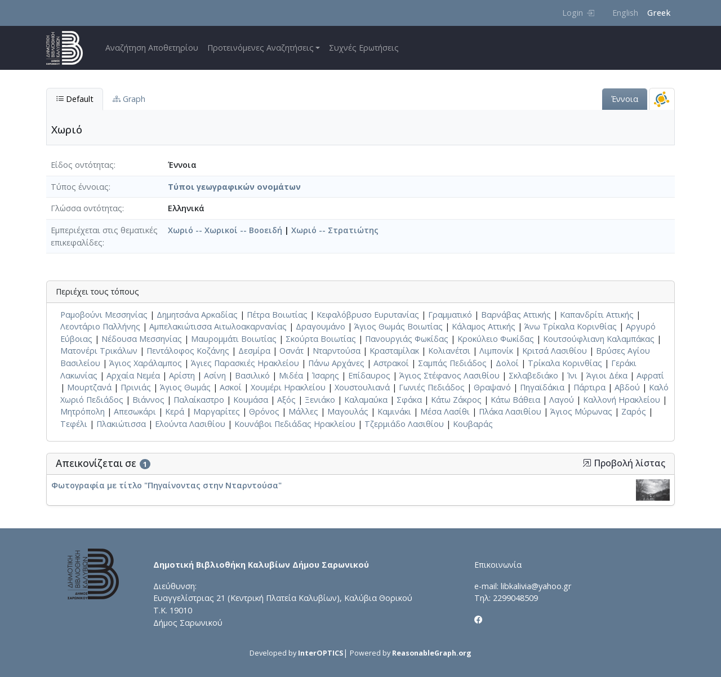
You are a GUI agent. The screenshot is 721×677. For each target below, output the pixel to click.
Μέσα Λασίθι (445, 411)
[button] (586, 463)
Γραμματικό (450, 314)
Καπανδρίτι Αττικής (597, 314)
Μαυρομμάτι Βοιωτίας (234, 338)
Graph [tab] (129, 98)
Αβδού (627, 387)
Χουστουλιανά (362, 387)
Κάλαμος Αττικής (483, 326)
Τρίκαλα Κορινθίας (565, 363)
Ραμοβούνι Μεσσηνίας (104, 314)
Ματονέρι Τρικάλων (98, 350)
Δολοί (507, 363)
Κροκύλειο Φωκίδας (495, 338)
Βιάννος (148, 399)
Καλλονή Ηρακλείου (621, 399)
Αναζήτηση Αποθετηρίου (151, 47)
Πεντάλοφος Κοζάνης (187, 350)
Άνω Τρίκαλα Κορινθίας (570, 326)
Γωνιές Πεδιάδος (432, 387)
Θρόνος (264, 411)
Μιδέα (291, 375)
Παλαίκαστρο (198, 399)
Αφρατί (650, 375)
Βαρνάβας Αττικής (516, 314)
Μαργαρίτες (216, 411)
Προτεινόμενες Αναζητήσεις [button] (260, 47)
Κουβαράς (473, 423)
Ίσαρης (325, 375)
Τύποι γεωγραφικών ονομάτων (234, 186)
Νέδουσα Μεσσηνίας (141, 338)
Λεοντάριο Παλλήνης (100, 326)
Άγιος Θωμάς (185, 387)
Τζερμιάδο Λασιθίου (404, 423)
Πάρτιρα (589, 387)
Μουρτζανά (89, 387)
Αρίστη (182, 375)
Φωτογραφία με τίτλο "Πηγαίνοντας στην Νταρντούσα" (166, 485)
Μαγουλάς (347, 411)
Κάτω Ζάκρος (456, 399)
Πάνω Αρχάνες (336, 363)
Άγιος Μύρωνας (581, 411)
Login (578, 12)
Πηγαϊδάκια (542, 387)
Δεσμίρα (254, 350)
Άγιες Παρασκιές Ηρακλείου (245, 363)
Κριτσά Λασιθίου (554, 350)
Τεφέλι (73, 423)
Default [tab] (75, 98)
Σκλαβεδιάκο (533, 375)
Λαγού (561, 399)
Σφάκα (409, 399)
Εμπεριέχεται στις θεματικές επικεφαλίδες (104, 236)
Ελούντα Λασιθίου (190, 423)
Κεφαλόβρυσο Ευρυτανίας (368, 314)
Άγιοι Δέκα (606, 375)
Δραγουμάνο (320, 326)
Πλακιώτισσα (121, 423)
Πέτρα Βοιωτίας (277, 314)
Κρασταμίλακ (394, 350)
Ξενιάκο (320, 399)
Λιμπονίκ (496, 350)
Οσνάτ (291, 350)
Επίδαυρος (369, 375)
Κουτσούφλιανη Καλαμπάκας (599, 338)
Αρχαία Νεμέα (133, 375)
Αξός (286, 399)
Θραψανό (492, 387)
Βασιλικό (252, 375)
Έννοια (624, 98)
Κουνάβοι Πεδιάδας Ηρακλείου (294, 423)
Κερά (174, 411)
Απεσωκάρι (135, 411)
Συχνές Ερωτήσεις (364, 47)
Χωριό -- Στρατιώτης (335, 230)
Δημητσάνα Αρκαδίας (197, 314)
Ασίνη (215, 375)
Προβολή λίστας (623, 463)
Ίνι (572, 375)
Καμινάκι (394, 411)
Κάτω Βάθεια (515, 399)
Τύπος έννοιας (80, 186)
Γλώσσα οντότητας (86, 208)
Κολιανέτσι (449, 350)
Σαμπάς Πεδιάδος (452, 363)
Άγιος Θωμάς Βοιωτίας (398, 326)
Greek (658, 12)
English (625, 12)
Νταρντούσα (336, 350)
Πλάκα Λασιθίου (510, 411)
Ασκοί (231, 387)
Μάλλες (303, 411)
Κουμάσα (250, 399)
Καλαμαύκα (366, 399)
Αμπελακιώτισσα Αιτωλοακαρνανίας (218, 326)
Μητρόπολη (82, 411)
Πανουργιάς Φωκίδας (406, 338)
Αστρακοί (391, 363)
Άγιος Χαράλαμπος (145, 363)
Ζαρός (633, 411)
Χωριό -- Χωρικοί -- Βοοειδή (225, 230)
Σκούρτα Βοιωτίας (321, 338)
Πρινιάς (136, 387)
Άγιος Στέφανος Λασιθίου (449, 375)
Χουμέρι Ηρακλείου (288, 387)
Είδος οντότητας (82, 164)
